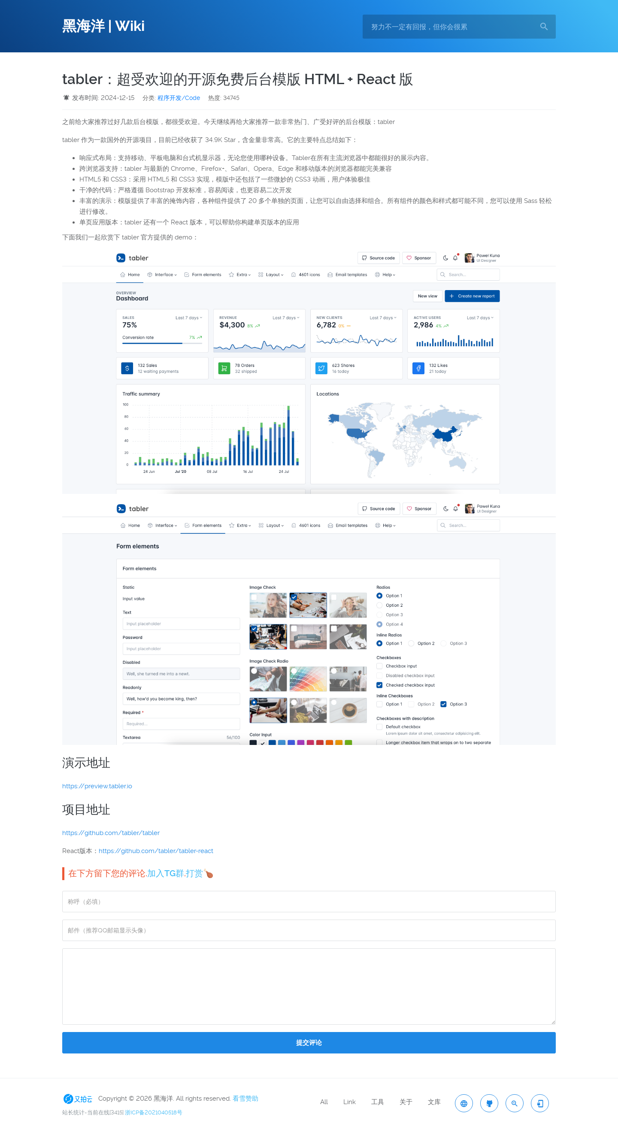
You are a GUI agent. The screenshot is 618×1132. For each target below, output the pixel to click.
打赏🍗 (200, 873)
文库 (434, 1102)
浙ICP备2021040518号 (153, 1112)
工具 (377, 1102)
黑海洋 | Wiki (103, 26)
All (324, 1102)
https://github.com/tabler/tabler (111, 833)
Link (349, 1102)
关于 (406, 1102)
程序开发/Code (179, 97)
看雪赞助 (245, 1098)
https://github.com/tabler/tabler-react (156, 851)
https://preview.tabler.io (97, 786)
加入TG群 (165, 873)
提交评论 (309, 1043)
